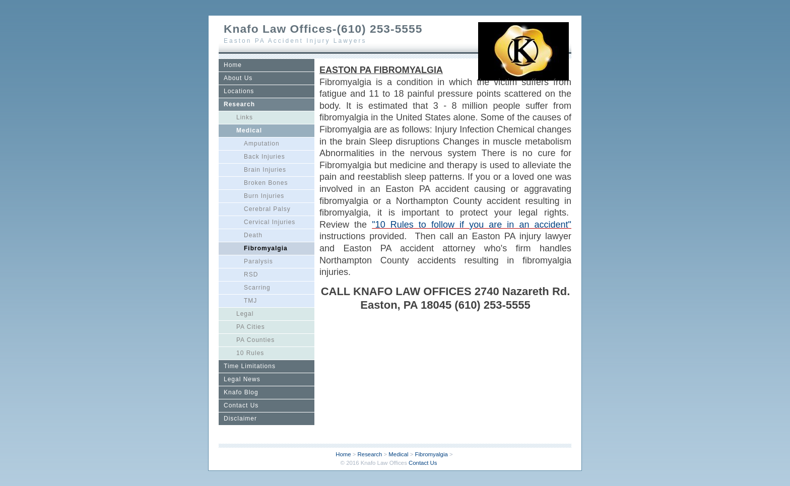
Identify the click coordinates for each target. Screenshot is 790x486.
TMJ (250, 300)
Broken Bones (266, 182)
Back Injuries (264, 156)
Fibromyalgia (266, 248)
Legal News (242, 379)
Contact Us (241, 405)
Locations (239, 91)
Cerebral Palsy (267, 209)
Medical (249, 130)
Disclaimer (240, 418)
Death (253, 235)
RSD (251, 274)
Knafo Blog (241, 392)
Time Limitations (250, 366)
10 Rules (250, 353)
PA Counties (255, 339)
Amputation (262, 143)
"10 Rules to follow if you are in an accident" (471, 225)
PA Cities (250, 326)
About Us (238, 78)
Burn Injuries (264, 195)
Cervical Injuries (269, 222)
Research (239, 104)
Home (233, 64)
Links (244, 117)
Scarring (257, 287)
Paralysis (258, 261)
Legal (244, 313)
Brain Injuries (265, 169)
